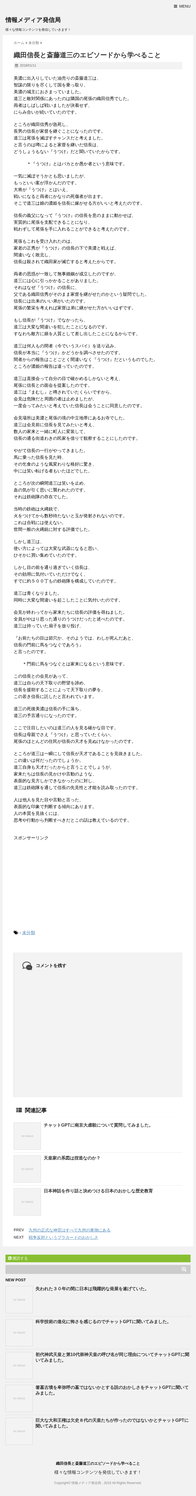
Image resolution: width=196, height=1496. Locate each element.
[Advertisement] (55, 881)
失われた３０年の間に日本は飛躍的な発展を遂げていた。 (92, 1288)
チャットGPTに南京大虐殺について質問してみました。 (98, 1125)
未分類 (28, 932)
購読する (18, 1258)
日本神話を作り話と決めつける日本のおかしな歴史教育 (98, 1191)
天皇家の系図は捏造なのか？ (72, 1158)
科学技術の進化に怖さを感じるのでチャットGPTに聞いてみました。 (103, 1321)
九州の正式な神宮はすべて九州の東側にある (70, 1230)
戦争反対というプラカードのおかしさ (63, 1237)
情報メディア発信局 (33, 20)
